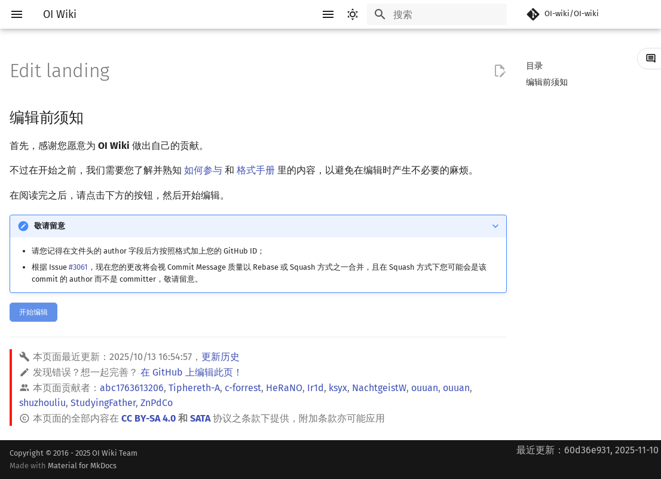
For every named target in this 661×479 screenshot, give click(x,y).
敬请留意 (49, 225)
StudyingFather (103, 402)
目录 (534, 66)
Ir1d (315, 387)
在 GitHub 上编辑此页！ (191, 372)
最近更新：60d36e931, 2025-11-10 (587, 450)
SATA (200, 418)
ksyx (338, 387)
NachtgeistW (379, 387)
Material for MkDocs (82, 465)
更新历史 (220, 356)
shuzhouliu (42, 402)
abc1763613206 (132, 387)
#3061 (78, 267)
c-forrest (243, 387)
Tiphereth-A (194, 387)
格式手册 (256, 170)
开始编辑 (33, 312)
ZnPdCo (156, 402)
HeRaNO (284, 387)
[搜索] (437, 14)
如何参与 (203, 170)
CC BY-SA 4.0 (148, 418)
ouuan (424, 387)
